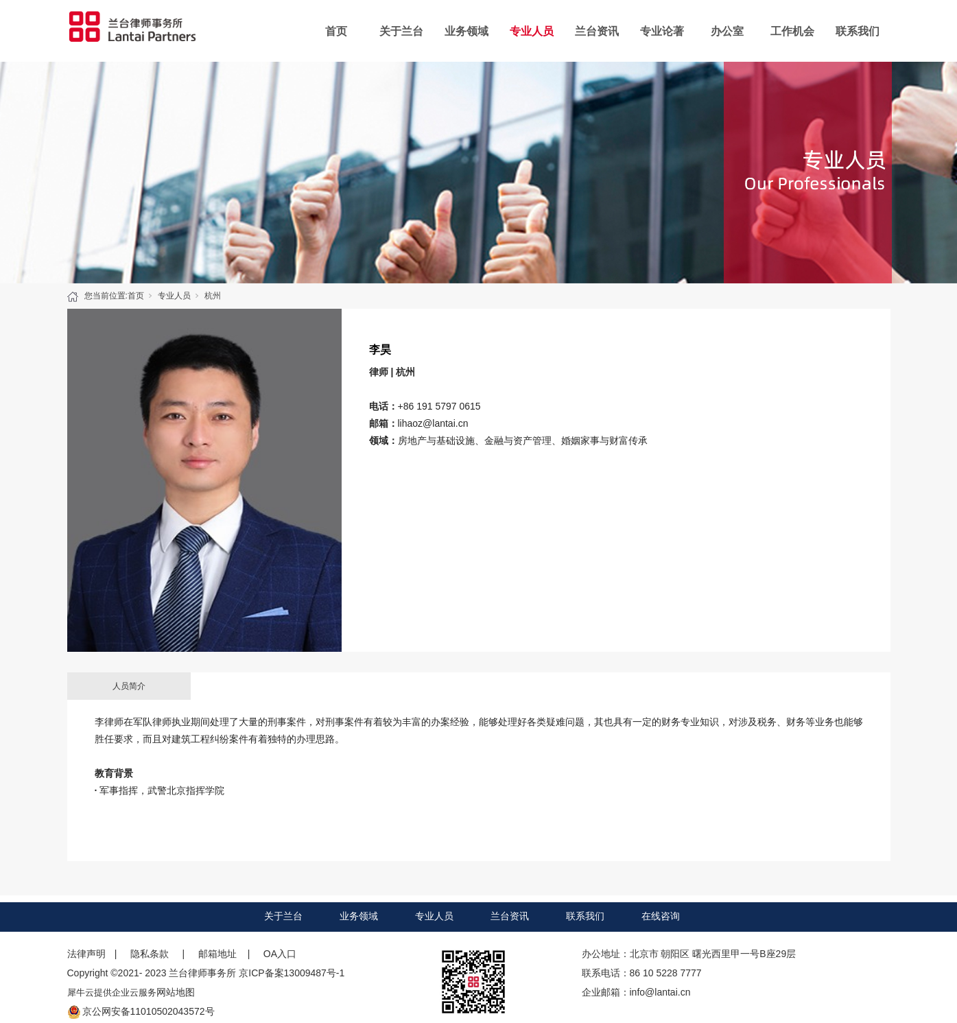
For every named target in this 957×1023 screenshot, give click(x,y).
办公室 (727, 31)
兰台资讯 (597, 31)
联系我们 (857, 31)
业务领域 (466, 31)
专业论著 (662, 31)
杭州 (212, 296)
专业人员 (532, 31)
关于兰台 (401, 31)
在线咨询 (660, 915)
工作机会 (792, 31)
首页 (336, 31)
